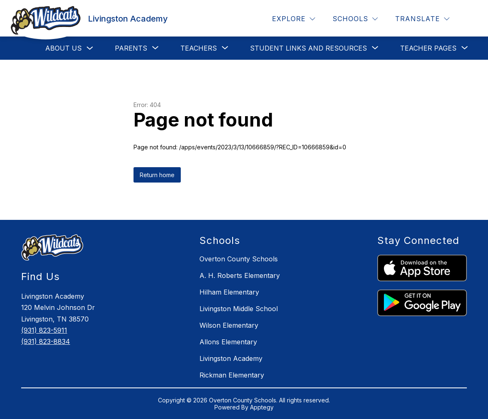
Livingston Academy (230, 358)
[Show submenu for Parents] (131, 48)
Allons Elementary (228, 342)
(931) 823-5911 (44, 330)
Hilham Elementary (229, 292)
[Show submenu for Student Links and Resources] (308, 48)
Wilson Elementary (228, 325)
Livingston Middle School (238, 309)
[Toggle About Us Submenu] (90, 48)
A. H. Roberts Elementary (239, 275)
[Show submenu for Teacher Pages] (428, 48)
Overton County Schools (238, 259)
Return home (157, 174)
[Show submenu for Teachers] (198, 48)
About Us (63, 48)
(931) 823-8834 (45, 341)
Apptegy (262, 407)
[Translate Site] (422, 19)
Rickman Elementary (231, 375)
